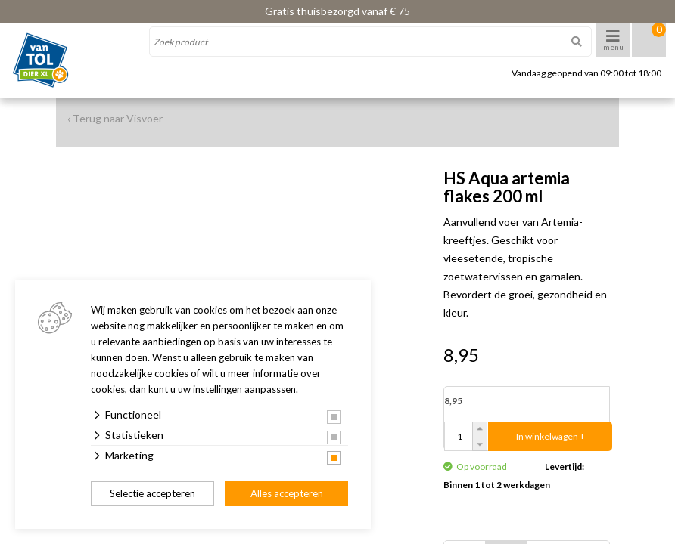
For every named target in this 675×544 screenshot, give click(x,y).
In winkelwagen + (550, 436)
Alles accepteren (286, 493)
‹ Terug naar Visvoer (115, 118)
